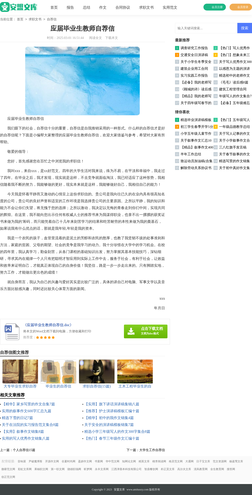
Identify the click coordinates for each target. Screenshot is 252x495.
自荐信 (52, 19)
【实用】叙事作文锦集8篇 (23, 431)
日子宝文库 (203, 461)
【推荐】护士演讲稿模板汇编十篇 (111, 411)
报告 (70, 7)
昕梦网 (88, 469)
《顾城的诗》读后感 (196, 89)
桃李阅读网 (159, 461)
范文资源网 (220, 461)
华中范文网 (112, 461)
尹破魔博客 (35, 461)
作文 (103, 7)
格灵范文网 (176, 461)
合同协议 (122, 7)
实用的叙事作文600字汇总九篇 (26, 411)
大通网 (189, 461)
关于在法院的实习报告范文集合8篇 (30, 425)
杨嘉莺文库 (236, 461)
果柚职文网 (41, 469)
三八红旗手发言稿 (233, 147)
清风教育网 (201, 469)
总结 (86, 7)
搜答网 (231, 469)
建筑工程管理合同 (233, 89)
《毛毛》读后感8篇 (233, 82)
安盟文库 (119, 489)
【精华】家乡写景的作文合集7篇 (28, 404)
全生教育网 (217, 469)
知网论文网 (129, 461)
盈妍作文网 (85, 461)
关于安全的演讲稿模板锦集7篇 (109, 425)
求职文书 (146, 7)
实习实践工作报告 (194, 75)
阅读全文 (95, 38)
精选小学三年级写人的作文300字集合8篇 (117, 431)
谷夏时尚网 (68, 461)
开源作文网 (52, 461)
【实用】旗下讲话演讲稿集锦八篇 (111, 404)
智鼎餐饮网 (151, 469)
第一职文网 (58, 469)
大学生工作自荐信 (152, 450)
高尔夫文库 (184, 469)
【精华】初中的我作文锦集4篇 (109, 418)
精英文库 (144, 461)
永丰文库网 (102, 469)
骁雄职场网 (74, 469)
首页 (54, 7)
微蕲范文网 (8, 469)
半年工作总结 (191, 154)
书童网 (99, 461)
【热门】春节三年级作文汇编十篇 (111, 438)
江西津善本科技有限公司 (126, 469)
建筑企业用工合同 (194, 68)
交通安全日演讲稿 (194, 55)
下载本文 (111, 38)
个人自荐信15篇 (24, 450)
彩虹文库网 (25, 469)
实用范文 (170, 7)
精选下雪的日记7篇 (17, 418)
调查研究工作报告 (194, 48)
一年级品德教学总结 (234, 127)
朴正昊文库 (168, 469)
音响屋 (22, 461)
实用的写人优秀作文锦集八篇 (25, 438)
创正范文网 (8, 477)
